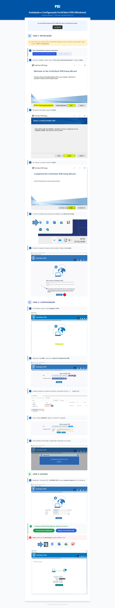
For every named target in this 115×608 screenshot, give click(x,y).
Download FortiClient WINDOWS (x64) (44, 54)
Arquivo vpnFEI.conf (64, 54)
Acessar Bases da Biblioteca (43, 530)
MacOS (57, 27)
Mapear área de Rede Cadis (66, 530)
